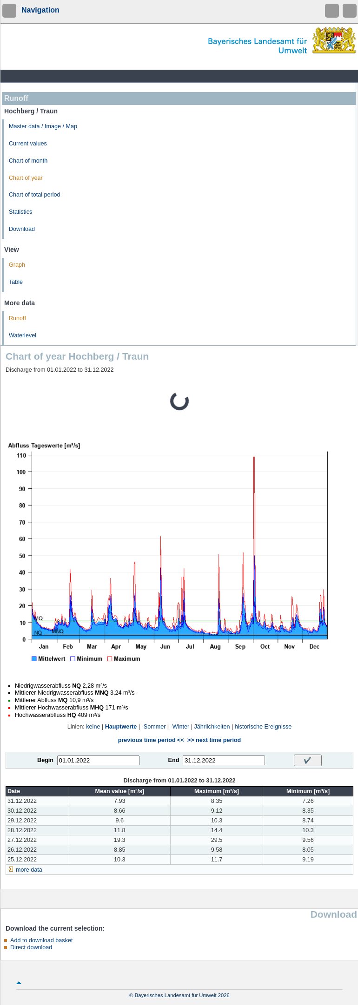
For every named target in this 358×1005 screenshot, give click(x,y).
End (173, 760)
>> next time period (214, 740)
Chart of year (26, 178)
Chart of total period (34, 194)
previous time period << (151, 740)
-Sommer (154, 726)
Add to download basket (41, 940)
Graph (17, 265)
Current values (28, 143)
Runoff (17, 318)
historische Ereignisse (263, 726)
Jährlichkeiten (212, 726)
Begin (45, 760)
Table (16, 282)
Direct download (31, 947)
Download (22, 229)
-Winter (180, 726)
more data (29, 870)
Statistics (20, 212)
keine (93, 726)
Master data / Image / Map (43, 126)
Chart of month (28, 161)
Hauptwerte (121, 726)
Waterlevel (22, 335)
